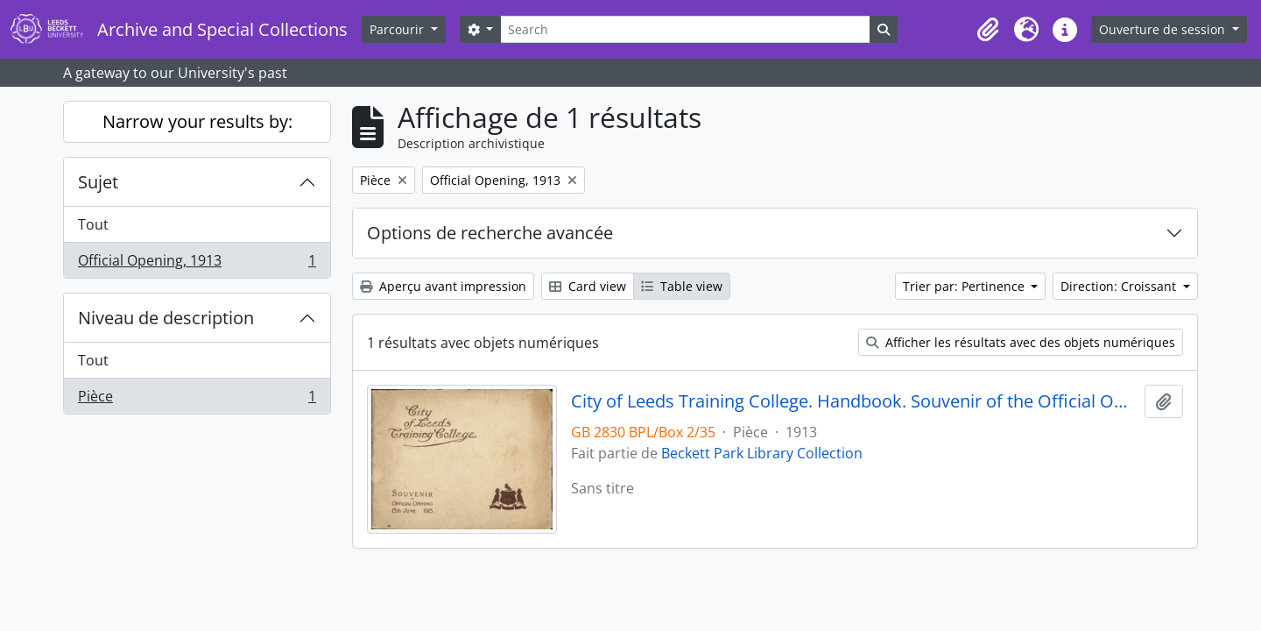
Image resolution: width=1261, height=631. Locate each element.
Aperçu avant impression (443, 286)
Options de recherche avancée (490, 233)
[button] (988, 30)
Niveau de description (166, 318)
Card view (587, 286)
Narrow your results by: (197, 121)
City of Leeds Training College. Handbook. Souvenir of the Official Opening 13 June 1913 (854, 401)
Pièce (196, 400)
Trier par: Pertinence (965, 286)
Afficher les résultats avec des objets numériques (1020, 342)
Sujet (98, 182)
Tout (93, 224)
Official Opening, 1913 (196, 264)
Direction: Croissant (1120, 286)
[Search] (685, 29)
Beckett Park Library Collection (762, 453)
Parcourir (398, 29)
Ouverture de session (1164, 29)
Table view (681, 286)
